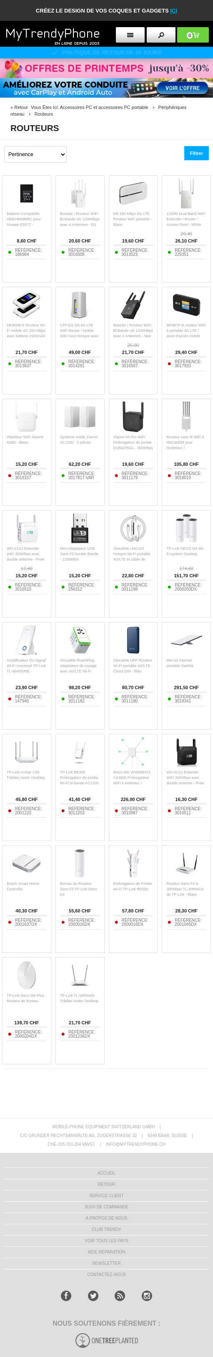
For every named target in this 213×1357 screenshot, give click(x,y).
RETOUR (106, 1184)
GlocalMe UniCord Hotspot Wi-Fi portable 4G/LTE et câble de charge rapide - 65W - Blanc (132, 559)
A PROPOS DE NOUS (106, 1218)
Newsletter (106, 1263)
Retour (21, 107)
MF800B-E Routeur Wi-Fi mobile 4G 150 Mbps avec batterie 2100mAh (26, 330)
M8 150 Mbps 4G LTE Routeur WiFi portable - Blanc (132, 219)
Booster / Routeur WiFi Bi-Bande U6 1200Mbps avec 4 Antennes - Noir (133, 330)
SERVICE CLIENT (106, 1195)
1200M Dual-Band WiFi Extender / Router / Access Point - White (185, 219)
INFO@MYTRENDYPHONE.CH (135, 1144)
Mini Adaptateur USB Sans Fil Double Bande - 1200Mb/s (79, 553)
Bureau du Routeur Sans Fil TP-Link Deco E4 (78, 889)
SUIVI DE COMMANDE (106, 1207)
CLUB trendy (106, 1229)
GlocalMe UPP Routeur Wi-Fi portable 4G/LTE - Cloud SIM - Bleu (133, 665)
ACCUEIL (106, 1173)
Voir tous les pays (106, 1240)
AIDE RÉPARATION (106, 1252)
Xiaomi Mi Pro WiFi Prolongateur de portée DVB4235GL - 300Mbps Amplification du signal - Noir (133, 448)
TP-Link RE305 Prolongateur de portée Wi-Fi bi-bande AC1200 (79, 777)
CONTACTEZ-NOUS (106, 1274)
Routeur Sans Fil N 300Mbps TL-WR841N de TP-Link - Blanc (184, 889)
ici (173, 11)
